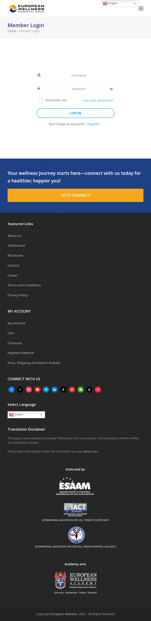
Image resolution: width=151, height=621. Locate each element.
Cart (11, 333)
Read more (91, 451)
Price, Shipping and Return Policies (34, 362)
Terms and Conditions (24, 285)
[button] (141, 8)
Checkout (15, 343)
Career (13, 275)
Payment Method (21, 353)
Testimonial (16, 245)
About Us (15, 235)
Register (93, 124)
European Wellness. (64, 614)
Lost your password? (97, 100)
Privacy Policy (18, 295)
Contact (13, 265)
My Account (16, 323)
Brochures (15, 255)
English (16, 414)
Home (12, 31)
